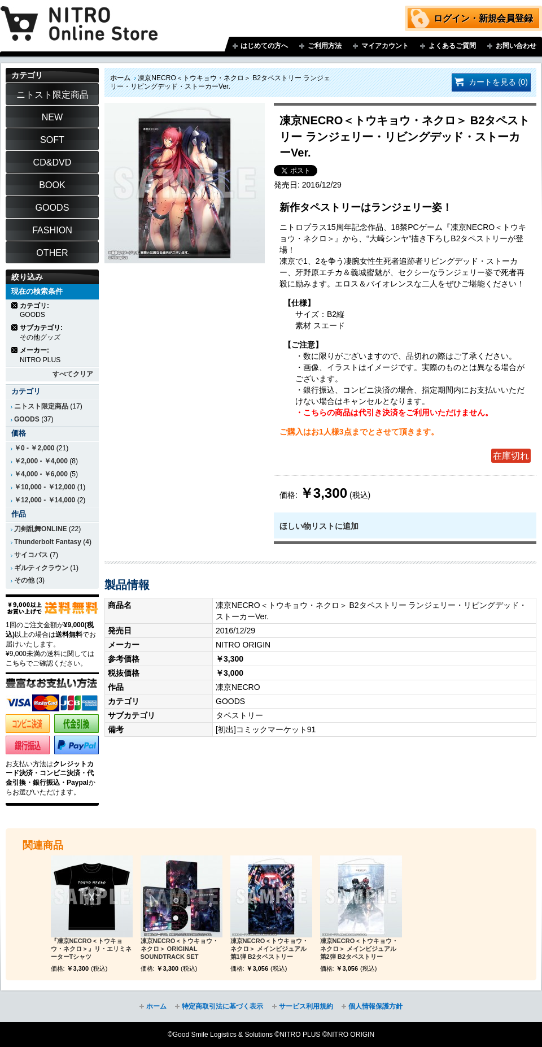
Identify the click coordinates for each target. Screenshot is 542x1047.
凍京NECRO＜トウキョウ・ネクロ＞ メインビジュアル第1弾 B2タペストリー (269, 948)
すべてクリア (73, 374)
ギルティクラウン (41, 568)
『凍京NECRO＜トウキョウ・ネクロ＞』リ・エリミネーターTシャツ (91, 948)
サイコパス (31, 555)
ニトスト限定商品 (41, 406)
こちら (16, 663)
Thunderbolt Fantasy (47, 542)
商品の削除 (15, 305)
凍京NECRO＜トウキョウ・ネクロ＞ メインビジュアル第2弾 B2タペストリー (359, 948)
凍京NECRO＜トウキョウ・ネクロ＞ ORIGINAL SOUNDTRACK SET (180, 948)
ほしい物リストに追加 (319, 526)
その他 (24, 580)
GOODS (27, 419)
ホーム (120, 78)
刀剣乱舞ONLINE (40, 529)
